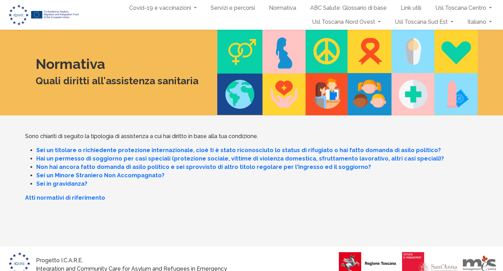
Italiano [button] (477, 22)
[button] (195, 8)
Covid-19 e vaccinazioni (160, 8)
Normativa (282, 8)
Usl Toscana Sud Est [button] (422, 22)
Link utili (411, 8)
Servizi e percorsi (233, 8)
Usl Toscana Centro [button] (461, 8)
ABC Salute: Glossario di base (348, 8)
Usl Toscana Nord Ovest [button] (344, 22)
